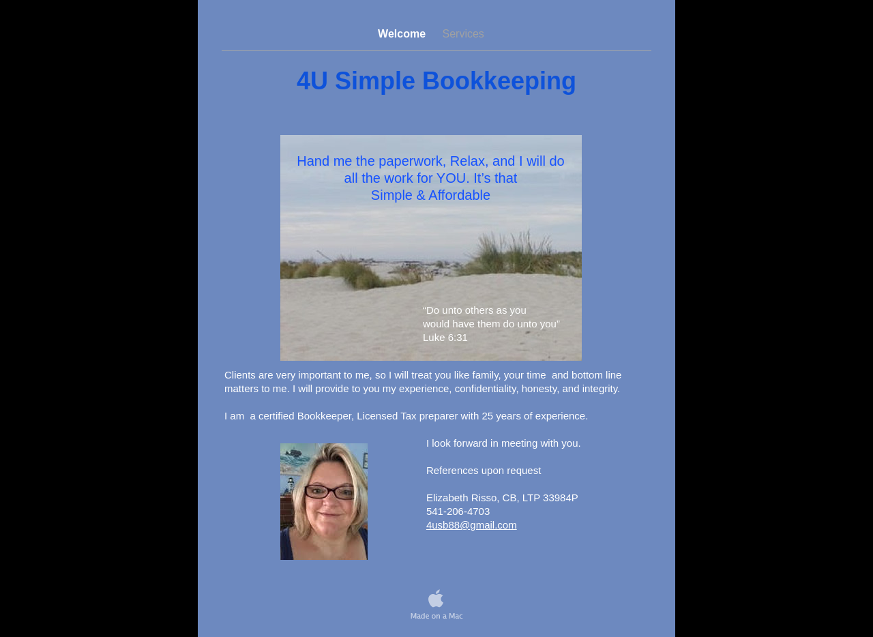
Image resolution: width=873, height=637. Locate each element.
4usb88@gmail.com (471, 525)
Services (463, 34)
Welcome (403, 34)
